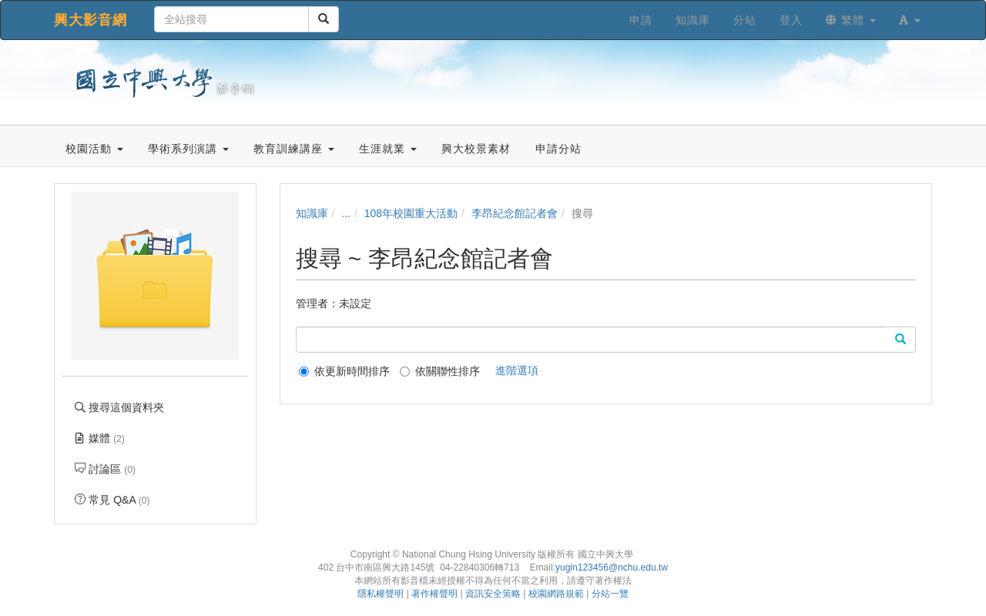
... (345, 213)
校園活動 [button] (94, 148)
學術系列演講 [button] (188, 148)
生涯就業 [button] (388, 148)
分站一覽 (610, 593)
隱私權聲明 (380, 593)
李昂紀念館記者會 (514, 213)
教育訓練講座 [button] (293, 148)
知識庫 (312, 213)
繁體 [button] (851, 20)
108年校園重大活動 (411, 213)
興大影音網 (90, 20)
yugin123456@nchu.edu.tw (611, 567)
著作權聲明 (434, 593)
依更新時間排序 (344, 371)
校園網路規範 (556, 593)
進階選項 (516, 370)
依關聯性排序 (440, 371)
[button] (909, 20)
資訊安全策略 (493, 593)
